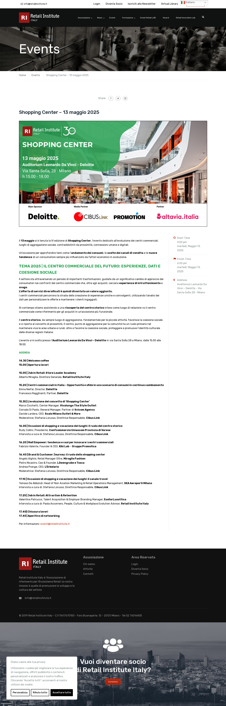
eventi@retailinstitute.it (55, 523)
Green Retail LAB (148, 18)
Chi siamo (89, 564)
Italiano (188, 3)
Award (166, 18)
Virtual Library (169, 3)
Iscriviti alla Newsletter (142, 3)
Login (96, 3)
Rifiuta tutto (40, 692)
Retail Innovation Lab (185, 18)
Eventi (112, 18)
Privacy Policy (139, 573)
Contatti (88, 573)
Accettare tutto (62, 692)
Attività (87, 568)
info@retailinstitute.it (35, 4)
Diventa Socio (114, 3)
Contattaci (113, 682)
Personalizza (20, 692)
